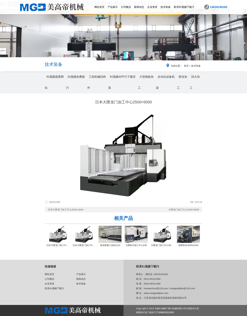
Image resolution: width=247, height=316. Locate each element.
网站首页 (99, 7)
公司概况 (126, 7)
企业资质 (152, 7)
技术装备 (166, 7)
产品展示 (113, 7)
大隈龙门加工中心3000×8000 (183, 209)
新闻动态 (139, 7)
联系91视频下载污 (184, 7)
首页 (186, 65)
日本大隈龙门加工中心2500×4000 (65, 209)
